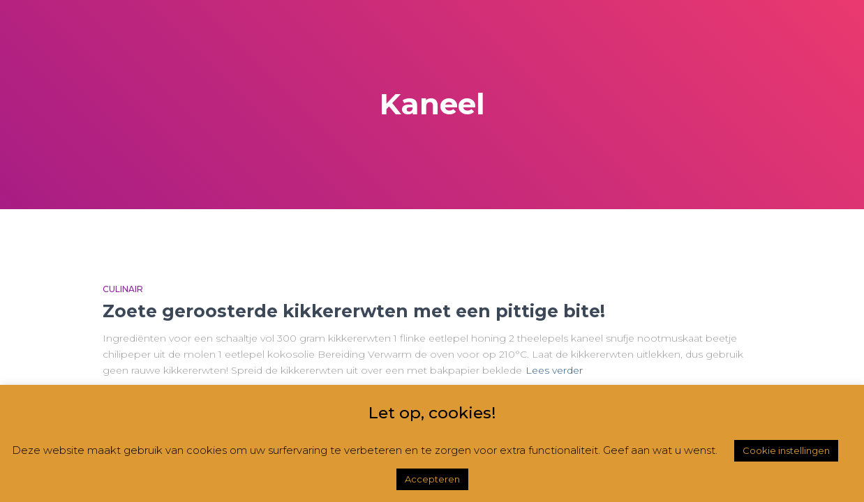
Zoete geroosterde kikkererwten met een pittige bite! (354, 311)
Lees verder (554, 370)
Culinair (123, 289)
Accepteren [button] (432, 479)
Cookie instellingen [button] (786, 450)
